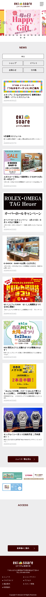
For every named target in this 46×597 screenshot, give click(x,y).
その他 (33, 70)
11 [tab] (39, 35)
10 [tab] (36, 35)
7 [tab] (25, 35)
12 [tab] (43, 35)
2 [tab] (6, 35)
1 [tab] (3, 35)
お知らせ (12, 70)
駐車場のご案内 (23, 548)
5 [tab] (17, 35)
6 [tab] (21, 35)
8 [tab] (28, 35)
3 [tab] (10, 35)
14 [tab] (25, 38)
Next (43, 22)
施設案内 (7, 584)
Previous (4, 22)
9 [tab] (32, 35)
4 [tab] (14, 35)
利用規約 (7, 587)
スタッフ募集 (29, 584)
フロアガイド (8, 580)
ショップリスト (30, 577)
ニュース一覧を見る (23, 459)
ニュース (7, 577)
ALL (23, 56)
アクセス (28, 580)
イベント (33, 63)
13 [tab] (21, 38)
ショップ (12, 63)
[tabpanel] (23, 23)
